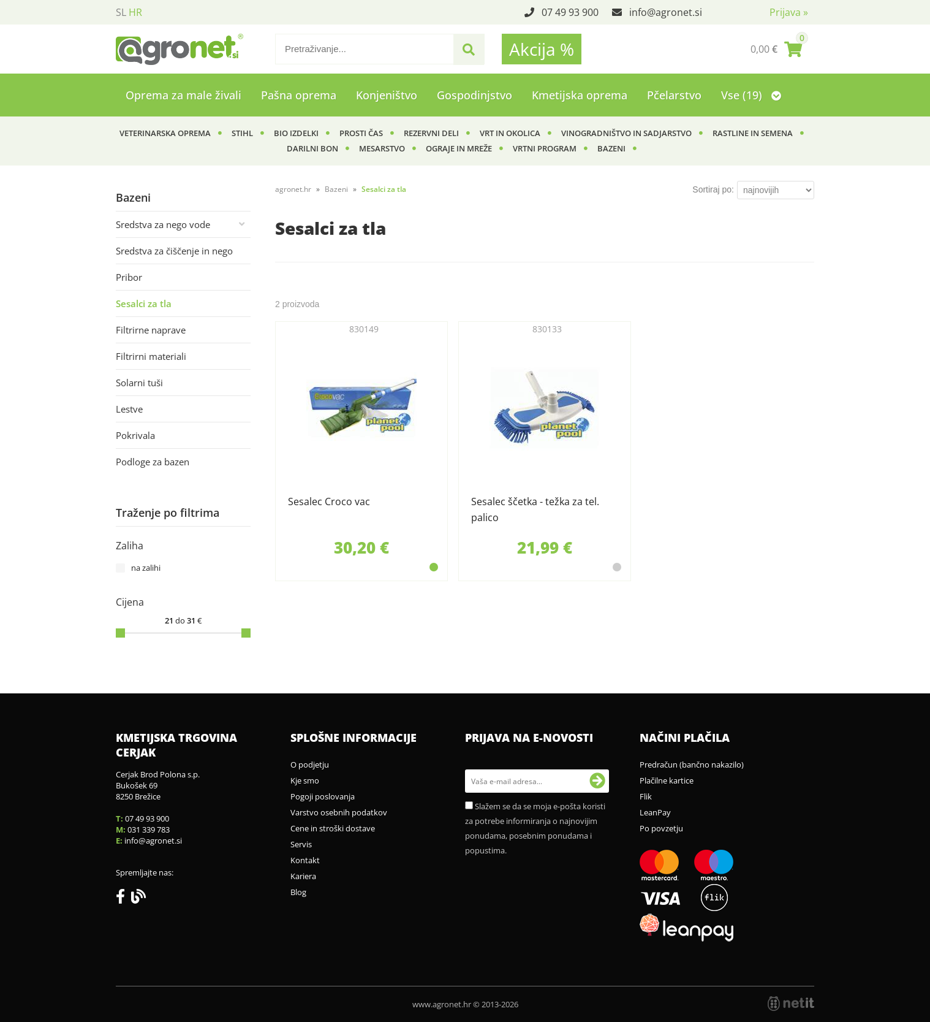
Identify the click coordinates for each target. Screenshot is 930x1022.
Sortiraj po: (713, 189)
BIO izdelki (296, 133)
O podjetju (309, 764)
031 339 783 (148, 829)
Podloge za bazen (152, 462)
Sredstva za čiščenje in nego (174, 251)
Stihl (242, 133)
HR (135, 12)
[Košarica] (776, 49)
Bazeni (611, 148)
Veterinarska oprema (165, 133)
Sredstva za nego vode (163, 224)
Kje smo (304, 780)
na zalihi (146, 567)
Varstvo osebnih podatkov (338, 812)
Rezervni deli (431, 133)
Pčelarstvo (674, 95)
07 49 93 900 (570, 12)
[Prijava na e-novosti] (597, 781)
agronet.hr (293, 189)
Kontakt (305, 860)
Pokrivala (135, 435)
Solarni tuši (139, 382)
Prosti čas (361, 133)
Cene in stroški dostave (332, 828)
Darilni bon (312, 148)
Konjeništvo (386, 95)
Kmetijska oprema (579, 95)
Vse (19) (751, 95)
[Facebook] (123, 898)
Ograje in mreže (459, 148)
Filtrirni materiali (151, 356)
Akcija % (541, 49)
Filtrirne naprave (151, 330)
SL (121, 12)
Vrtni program (545, 148)
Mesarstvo (382, 148)
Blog (298, 892)
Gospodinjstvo (474, 95)
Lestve (129, 409)
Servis (301, 844)
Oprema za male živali (183, 95)
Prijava (788, 12)
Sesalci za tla (144, 303)
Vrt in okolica (510, 133)
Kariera (303, 876)
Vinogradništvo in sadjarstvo (626, 133)
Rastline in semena (753, 133)
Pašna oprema (298, 95)
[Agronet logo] (179, 49)
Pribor (129, 277)
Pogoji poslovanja (322, 796)
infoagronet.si (665, 12)
